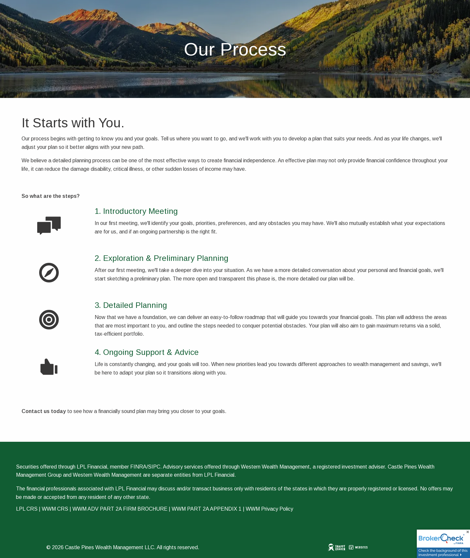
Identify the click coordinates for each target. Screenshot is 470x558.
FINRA (138, 467)
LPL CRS (27, 509)
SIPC (154, 467)
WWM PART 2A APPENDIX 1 (207, 509)
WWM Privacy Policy (269, 509)
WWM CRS (55, 509)
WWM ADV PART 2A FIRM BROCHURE (119, 509)
